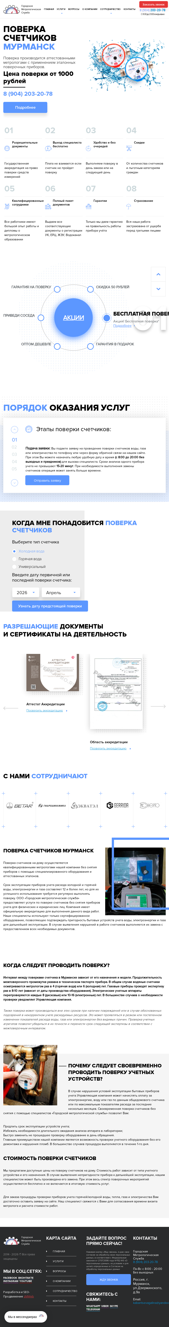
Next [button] (14, 482)
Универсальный (32, 567)
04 (14, 461)
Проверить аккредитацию (44, 710)
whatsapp (93, 1306)
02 (14, 447)
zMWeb (29, 1296)
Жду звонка (108, 1279)
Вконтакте (25, 1278)
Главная (49, 9)
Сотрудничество (110, 9)
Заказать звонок (154, 4)
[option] (87, 461)
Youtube (25, 1281)
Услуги (61, 9)
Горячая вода (30, 559)
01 (14, 440)
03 (14, 454)
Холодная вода (31, 551)
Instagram (10, 1281)
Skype (114, 1306)
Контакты (129, 9)
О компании (89, 9)
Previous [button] (14, 429)
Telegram (93, 1309)
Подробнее (25, 107)
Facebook (10, 1278)
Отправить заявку (47, 481)
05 (14, 469)
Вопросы (73, 9)
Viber (105, 1306)
